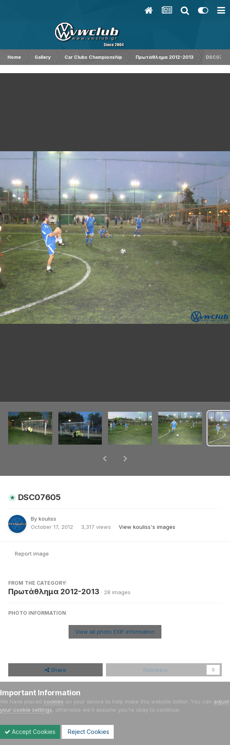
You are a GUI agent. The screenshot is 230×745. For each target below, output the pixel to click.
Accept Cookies (30, 731)
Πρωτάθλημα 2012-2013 (53, 570)
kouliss (47, 497)
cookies (54, 701)
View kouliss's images (147, 505)
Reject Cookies (87, 731)
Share (55, 648)
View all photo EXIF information (115, 610)
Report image (32, 532)
